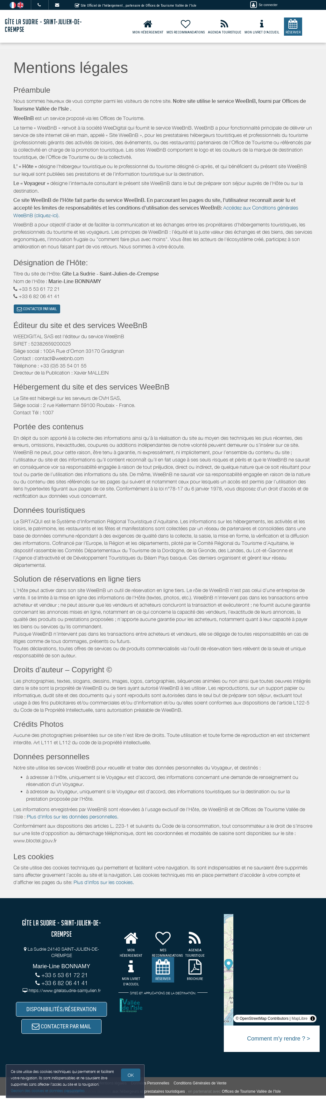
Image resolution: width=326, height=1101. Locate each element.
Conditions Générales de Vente (200, 1088)
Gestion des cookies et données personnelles (48, 1090)
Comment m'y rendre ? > (278, 1040)
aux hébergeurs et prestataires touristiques (148, 1096)
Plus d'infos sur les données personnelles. (72, 818)
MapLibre (300, 1020)
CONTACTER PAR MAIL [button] (37, 310)
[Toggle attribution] (312, 1020)
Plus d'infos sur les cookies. (104, 884)
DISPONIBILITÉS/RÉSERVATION (61, 1012)
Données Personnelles (150, 1088)
